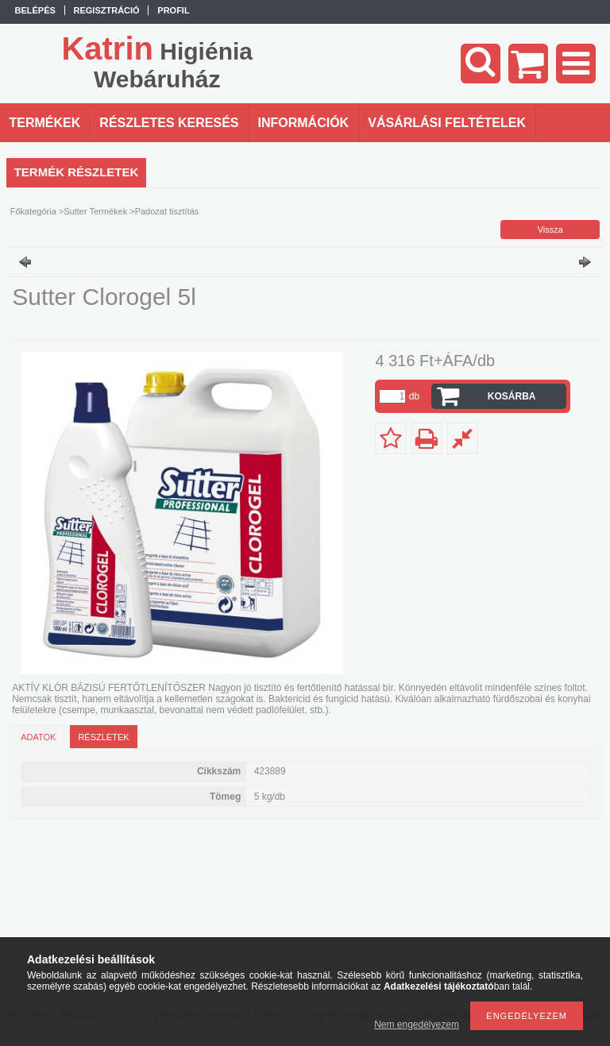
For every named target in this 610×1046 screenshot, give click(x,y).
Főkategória (33, 211)
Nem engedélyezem (416, 1024)
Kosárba (512, 396)
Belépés (35, 10)
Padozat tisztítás (167, 211)
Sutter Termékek (95, 211)
